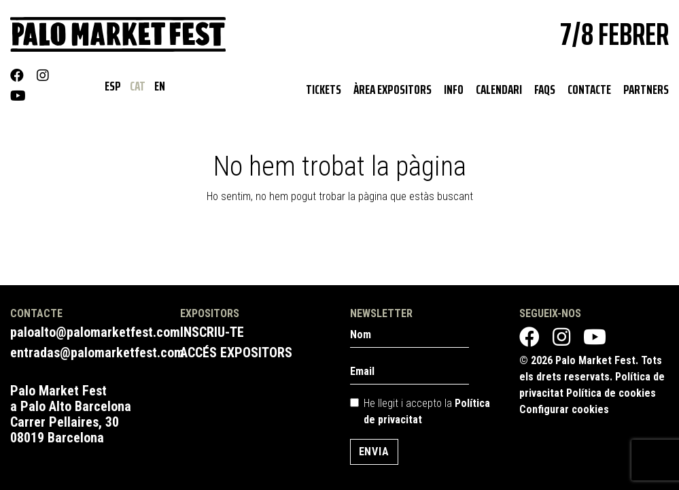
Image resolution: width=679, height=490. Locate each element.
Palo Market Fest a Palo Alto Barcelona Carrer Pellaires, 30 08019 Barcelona (70, 414)
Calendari (499, 89)
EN (159, 86)
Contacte (589, 89)
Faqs (544, 89)
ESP (114, 86)
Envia (374, 451)
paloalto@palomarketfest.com (95, 332)
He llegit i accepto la (427, 411)
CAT (138, 86)
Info (454, 89)
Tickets (323, 89)
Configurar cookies (564, 409)
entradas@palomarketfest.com (97, 352)
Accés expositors (236, 352)
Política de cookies (611, 393)
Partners (646, 89)
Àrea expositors (392, 89)
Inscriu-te (212, 332)
